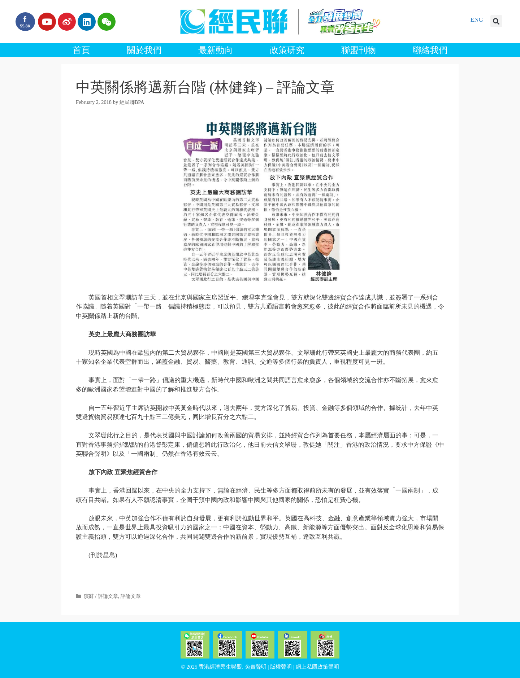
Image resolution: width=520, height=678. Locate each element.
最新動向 (215, 50)
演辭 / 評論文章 (101, 596)
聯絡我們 (430, 50)
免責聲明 (255, 667)
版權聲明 (281, 667)
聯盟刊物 (358, 50)
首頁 (81, 50)
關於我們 (144, 50)
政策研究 (287, 50)
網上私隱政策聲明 (317, 667)
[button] (496, 21)
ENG (477, 19)
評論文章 (131, 596)
